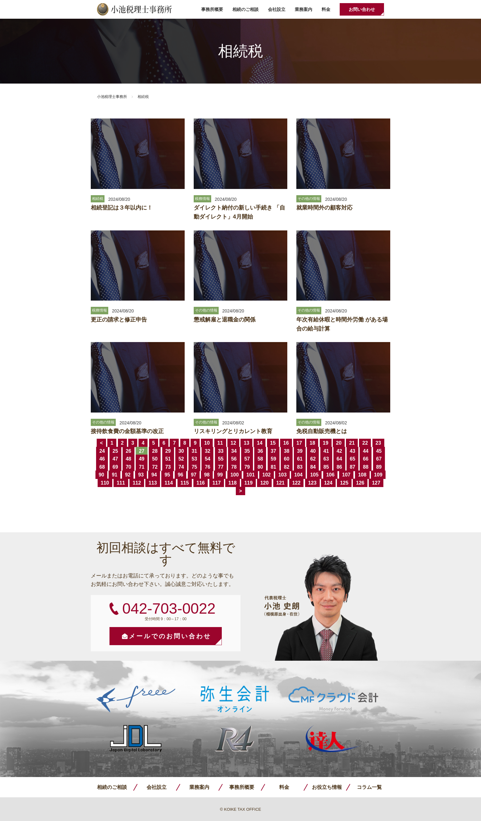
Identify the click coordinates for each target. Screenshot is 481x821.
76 (207, 467)
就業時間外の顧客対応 (324, 208)
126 (360, 482)
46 (102, 458)
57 (247, 458)
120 (264, 482)
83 (300, 467)
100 (235, 474)
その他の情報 (309, 198)
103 (282, 474)
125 (344, 482)
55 (221, 458)
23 (378, 443)
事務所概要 (212, 9)
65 (352, 458)
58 (260, 458)
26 (128, 451)
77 (221, 467)
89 (379, 467)
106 (330, 474)
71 (141, 467)
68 (102, 467)
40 (313, 451)
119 (248, 482)
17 (299, 443)
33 (221, 451)
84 (313, 467)
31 (194, 451)
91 (114, 474)
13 (246, 443)
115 (185, 482)
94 (154, 474)
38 (286, 451)
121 (280, 482)
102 (266, 474)
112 (137, 482)
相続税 (97, 198)
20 (339, 443)
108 (362, 474)
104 (298, 474)
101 (250, 474)
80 (260, 467)
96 (180, 474)
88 (365, 467)
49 (141, 458)
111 (121, 482)
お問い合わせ (362, 9)
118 (232, 482)
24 (102, 451)
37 (273, 451)
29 (168, 451)
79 (247, 467)
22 (365, 443)
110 (105, 482)
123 (312, 482)
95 (167, 474)
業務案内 (303, 9)
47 (115, 458)
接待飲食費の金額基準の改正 (127, 431)
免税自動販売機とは (321, 431)
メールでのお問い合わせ (170, 636)
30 (181, 451)
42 (339, 451)
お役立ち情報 (327, 787)
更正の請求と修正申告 (119, 319)
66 (365, 458)
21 (352, 443)
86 (339, 467)
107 (346, 474)
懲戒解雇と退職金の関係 (224, 319)
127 (376, 482)
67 (379, 458)
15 (273, 443)
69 (115, 467)
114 (168, 482)
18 (312, 443)
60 (286, 458)
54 (207, 458)
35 (247, 451)
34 (234, 451)
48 (128, 458)
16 (286, 443)
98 (207, 474)
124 (328, 482)
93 (141, 474)
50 (155, 458)
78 (234, 467)
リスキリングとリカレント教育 (233, 431)
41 (326, 451)
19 (325, 443)
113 (152, 482)
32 (207, 451)
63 (326, 458)
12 (233, 443)
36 (260, 451)
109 (378, 474)
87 (352, 467)
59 (273, 458)
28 (155, 451)
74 (181, 467)
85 (326, 467)
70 (128, 467)
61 (300, 458)
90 (101, 474)
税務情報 (202, 198)
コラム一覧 (369, 787)
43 (352, 451)
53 (194, 458)
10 (207, 443)
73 (168, 467)
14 (259, 443)
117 (216, 482)
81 (273, 467)
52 (181, 458)
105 (314, 474)
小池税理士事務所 (134, 9)
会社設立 (276, 9)
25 (115, 451)
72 (155, 467)
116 (201, 482)
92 (128, 474)
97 (194, 474)
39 (300, 451)
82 (286, 467)
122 (296, 482)
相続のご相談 (245, 9)
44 (365, 451)
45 (379, 451)
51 (168, 458)
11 (220, 443)
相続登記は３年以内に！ (122, 208)
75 (194, 467)
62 (313, 458)
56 (234, 458)
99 (220, 474)
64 (339, 458)
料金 (326, 9)
